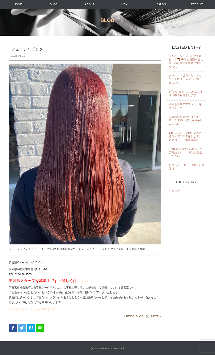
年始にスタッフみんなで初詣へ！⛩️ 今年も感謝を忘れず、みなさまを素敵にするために (186, 61)
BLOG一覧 (142, 316)
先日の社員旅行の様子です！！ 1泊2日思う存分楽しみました (186, 120)
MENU (125, 4)
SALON (161, 4)
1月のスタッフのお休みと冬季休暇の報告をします (186, 93)
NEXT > (156, 316)
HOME (18, 4)
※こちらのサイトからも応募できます (32, 309)
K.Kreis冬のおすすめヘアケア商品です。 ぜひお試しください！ (185, 152)
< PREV (129, 316)
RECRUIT (197, 4)
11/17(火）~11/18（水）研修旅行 (186, 166)
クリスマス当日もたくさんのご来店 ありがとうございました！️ (185, 79)
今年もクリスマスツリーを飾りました (185, 106)
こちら (82, 281)
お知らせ (174, 190)
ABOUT (89, 4)
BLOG (54, 4)
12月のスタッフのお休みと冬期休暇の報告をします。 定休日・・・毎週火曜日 (185, 136)
